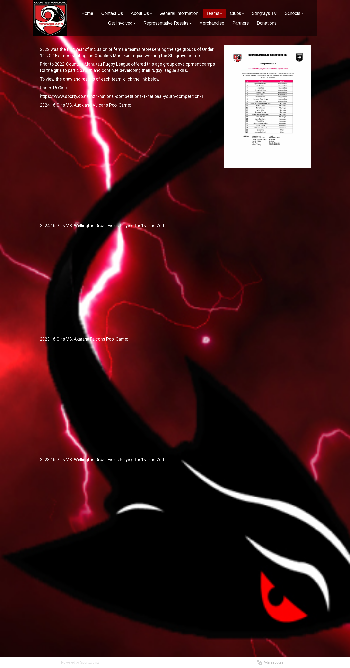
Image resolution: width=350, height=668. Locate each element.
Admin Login (270, 662)
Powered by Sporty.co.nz (80, 662)
